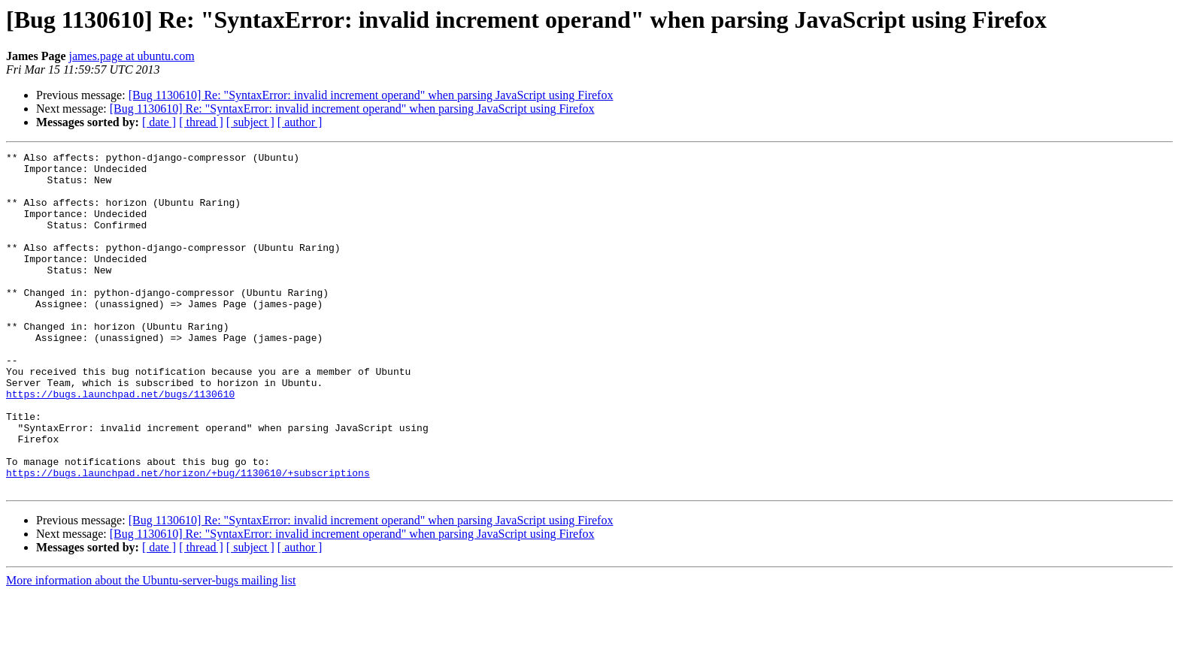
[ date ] (159, 122)
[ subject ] (250, 122)
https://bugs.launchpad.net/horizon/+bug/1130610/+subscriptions (188, 538)
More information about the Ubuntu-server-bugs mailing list (151, 647)
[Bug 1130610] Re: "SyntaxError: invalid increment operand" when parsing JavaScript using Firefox (371, 95)
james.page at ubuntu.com (132, 56)
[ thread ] (201, 122)
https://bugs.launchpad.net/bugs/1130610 (120, 443)
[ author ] (300, 122)
